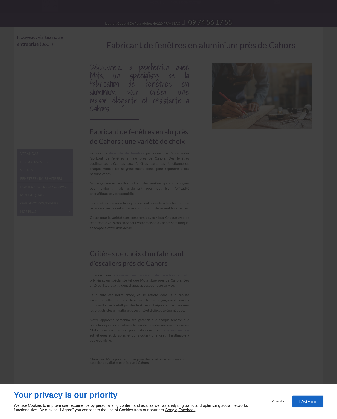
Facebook (186, 410)
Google (171, 410)
